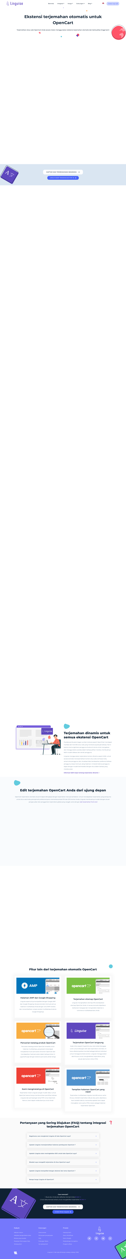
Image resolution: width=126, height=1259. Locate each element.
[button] (63, 1136)
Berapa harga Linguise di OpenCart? (41, 1179)
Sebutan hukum (18, 1232)
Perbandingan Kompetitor (70, 1241)
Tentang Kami (18, 1244)
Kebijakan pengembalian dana (22, 1235)
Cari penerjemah (43, 1244)
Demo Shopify (67, 1238)
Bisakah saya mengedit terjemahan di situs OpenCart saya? (49, 1162)
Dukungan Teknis (43, 1241)
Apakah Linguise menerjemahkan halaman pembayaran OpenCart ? (52, 1145)
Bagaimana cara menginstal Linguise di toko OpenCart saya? (50, 1136)
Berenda (51, 3)
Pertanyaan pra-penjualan (45, 1235)
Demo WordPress (68, 1235)
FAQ (39, 1238)
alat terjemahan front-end (88, 802)
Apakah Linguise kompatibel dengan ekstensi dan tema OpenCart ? (52, 1171)
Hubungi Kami (67, 1232)
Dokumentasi (42, 1232)
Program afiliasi (67, 1244)
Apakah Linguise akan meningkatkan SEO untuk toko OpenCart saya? (53, 1153)
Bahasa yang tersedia (20, 1238)
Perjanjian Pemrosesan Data (22, 1241)
